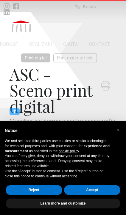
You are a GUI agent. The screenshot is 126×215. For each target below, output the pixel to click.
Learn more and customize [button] (62, 203)
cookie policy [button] (69, 151)
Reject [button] (34, 190)
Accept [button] (92, 190)
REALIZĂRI (40, 44)
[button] (118, 130)
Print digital (36, 58)
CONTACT (99, 44)
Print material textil (75, 58)
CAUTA (70, 44)
